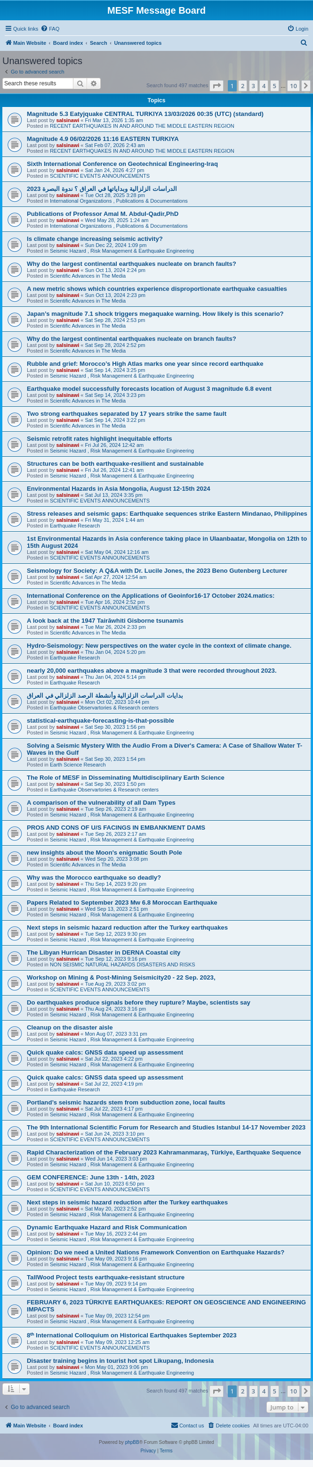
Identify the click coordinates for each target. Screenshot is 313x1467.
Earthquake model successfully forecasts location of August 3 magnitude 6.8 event (149, 388)
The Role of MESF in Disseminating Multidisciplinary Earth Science (126, 777)
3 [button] (253, 86)
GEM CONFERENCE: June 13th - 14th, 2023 (90, 1177)
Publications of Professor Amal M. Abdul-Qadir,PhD (102, 213)
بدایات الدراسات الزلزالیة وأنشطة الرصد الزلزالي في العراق (105, 695)
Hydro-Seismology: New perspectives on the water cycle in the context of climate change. (159, 645)
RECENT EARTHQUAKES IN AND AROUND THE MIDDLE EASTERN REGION (142, 126)
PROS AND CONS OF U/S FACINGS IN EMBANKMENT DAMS (116, 827)
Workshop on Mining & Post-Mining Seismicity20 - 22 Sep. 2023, (121, 977)
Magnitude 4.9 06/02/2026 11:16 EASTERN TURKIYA (103, 138)
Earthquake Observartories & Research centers (104, 707)
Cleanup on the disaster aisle (69, 1027)
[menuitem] (49, 28)
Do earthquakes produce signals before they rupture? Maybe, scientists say (138, 1002)
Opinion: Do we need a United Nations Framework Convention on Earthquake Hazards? (155, 1252)
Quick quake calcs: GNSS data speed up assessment (105, 1052)
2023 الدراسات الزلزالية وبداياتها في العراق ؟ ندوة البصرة (102, 188)
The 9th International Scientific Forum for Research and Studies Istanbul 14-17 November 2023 (166, 1127)
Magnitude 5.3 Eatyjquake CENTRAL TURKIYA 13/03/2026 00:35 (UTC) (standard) (145, 113)
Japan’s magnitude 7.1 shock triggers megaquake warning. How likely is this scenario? (155, 313)
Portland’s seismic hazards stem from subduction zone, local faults (126, 1102)
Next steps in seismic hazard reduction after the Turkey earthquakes (127, 927)
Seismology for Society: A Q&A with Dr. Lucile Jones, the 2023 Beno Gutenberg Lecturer (157, 570)
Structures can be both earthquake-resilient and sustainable (115, 463)
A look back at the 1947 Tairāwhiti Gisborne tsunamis (105, 620)
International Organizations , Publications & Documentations (119, 201)
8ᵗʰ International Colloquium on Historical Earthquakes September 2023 (132, 1335)
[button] (216, 85)
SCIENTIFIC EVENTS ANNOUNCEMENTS (100, 176)
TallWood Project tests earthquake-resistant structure (106, 1277)
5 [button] (274, 86)
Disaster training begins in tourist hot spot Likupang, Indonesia (120, 1360)
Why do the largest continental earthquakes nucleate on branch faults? (131, 263)
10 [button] (293, 86)
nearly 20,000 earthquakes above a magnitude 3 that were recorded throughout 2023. (152, 670)
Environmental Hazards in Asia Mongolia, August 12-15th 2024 (118, 488)
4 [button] (263, 86)
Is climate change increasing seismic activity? (95, 238)
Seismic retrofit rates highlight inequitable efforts (99, 438)
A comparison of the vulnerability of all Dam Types (101, 802)
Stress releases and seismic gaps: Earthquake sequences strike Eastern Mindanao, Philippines (167, 513)
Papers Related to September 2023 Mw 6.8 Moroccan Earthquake (122, 902)
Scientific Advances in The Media (88, 276)
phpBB (132, 1442)
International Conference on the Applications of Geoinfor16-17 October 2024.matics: (150, 595)
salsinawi (67, 120)
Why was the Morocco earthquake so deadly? (94, 877)
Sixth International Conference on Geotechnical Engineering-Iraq (122, 163)
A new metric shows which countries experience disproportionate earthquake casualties (157, 288)
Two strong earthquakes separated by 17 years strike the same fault (126, 413)
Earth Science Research (78, 764)
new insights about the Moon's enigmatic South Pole (104, 852)
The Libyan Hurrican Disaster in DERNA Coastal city (103, 952)
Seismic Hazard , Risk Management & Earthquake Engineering (122, 251)
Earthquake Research (75, 525)
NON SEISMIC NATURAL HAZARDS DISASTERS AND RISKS (122, 964)
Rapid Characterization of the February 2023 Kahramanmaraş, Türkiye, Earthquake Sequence (164, 1152)
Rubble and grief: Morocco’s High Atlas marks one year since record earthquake (145, 363)
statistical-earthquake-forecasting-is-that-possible (100, 720)
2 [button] (242, 86)
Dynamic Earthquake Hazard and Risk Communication (107, 1227)
